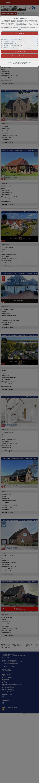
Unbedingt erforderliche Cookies (13, 40)
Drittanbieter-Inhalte (9, 47)
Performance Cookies (10, 44)
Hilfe (19, 29)
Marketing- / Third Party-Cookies (13, 46)
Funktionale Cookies (9, 42)
